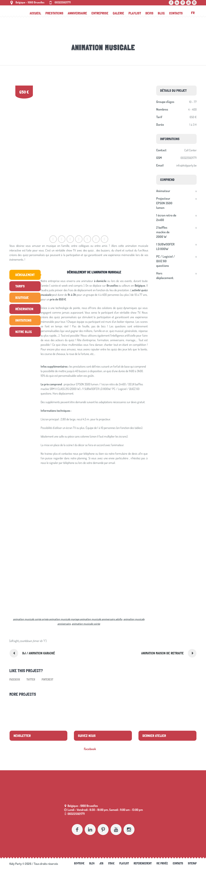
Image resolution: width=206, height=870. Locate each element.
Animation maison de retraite (162, 653)
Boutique (79, 863)
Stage (111, 863)
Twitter (30, 679)
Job (101, 863)
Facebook (14, 679)
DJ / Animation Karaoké (38, 653)
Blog (92, 863)
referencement (143, 863)
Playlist (124, 863)
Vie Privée (162, 863)
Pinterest (47, 679)
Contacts (178, 863)
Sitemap (192, 863)
